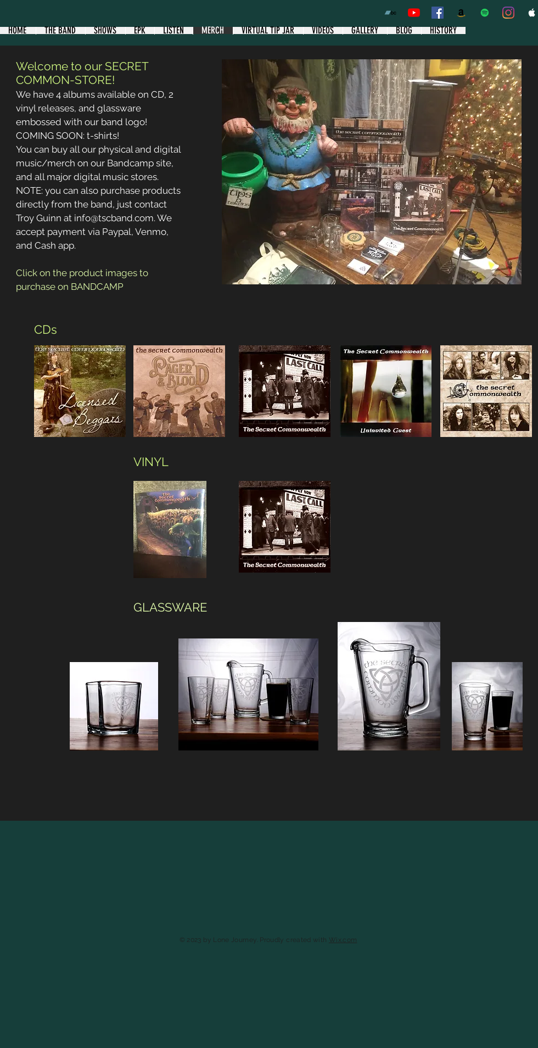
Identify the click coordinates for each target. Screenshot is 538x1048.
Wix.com (343, 940)
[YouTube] (414, 13)
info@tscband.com (114, 217)
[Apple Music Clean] (532, 13)
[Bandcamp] (390, 13)
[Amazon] (461, 13)
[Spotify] (485, 13)
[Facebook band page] (437, 13)
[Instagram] (508, 13)
